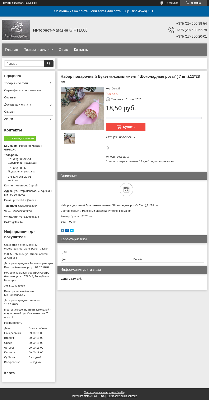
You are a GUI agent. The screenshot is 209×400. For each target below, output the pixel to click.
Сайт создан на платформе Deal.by (104, 392)
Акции (8, 119)
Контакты (81, 49)
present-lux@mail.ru (25, 200)
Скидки (9, 111)
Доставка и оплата (17, 104)
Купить (129, 127)
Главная (11, 49)
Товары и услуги (37, 49)
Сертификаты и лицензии (22, 90)
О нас (63, 49)
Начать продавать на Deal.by (20, 2)
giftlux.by (17, 222)
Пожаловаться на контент (122, 396)
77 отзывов (171, 2)
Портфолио (12, 76)
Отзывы (10, 97)
